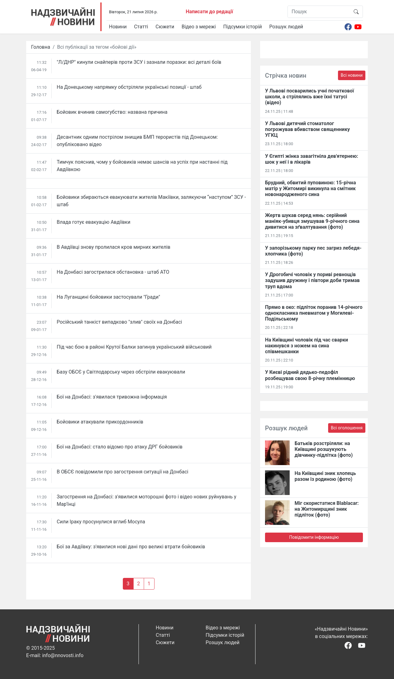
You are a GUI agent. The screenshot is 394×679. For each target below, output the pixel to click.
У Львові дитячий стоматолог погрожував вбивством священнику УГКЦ (307, 129)
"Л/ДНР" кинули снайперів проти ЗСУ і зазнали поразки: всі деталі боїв (139, 62)
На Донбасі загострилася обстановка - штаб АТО (113, 272)
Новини (118, 27)
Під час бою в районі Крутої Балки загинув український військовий (134, 347)
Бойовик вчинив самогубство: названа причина (112, 112)
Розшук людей (286, 27)
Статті (141, 27)
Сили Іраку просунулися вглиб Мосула (101, 522)
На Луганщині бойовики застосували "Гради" (108, 297)
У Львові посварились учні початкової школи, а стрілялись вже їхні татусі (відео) (309, 96)
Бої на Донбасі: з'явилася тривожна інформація (112, 397)
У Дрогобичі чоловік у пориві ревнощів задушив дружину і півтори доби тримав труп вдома (312, 280)
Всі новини (352, 75)
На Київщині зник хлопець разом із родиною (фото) (325, 476)
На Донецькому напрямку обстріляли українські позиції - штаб (129, 87)
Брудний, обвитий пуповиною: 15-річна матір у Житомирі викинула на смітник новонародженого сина (310, 188)
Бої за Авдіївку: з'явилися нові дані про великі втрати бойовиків (131, 547)
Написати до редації (209, 11)
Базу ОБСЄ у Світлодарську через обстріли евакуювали (121, 372)
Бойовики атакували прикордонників (100, 422)
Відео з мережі (199, 27)
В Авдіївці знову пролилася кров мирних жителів (113, 247)
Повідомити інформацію (314, 537)
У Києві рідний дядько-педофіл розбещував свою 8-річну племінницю (310, 375)
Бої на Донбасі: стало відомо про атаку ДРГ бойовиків (120, 447)
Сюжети (164, 27)
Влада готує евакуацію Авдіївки (93, 222)
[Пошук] (319, 12)
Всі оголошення (347, 427)
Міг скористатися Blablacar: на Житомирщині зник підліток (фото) (327, 509)
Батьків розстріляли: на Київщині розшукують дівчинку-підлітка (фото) (324, 449)
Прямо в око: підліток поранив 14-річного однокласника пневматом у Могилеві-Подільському (313, 313)
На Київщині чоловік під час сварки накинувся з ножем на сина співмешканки (306, 345)
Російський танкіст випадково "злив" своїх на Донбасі (119, 322)
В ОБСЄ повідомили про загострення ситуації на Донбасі (122, 472)
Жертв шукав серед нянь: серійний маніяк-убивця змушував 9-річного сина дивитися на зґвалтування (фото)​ (312, 221)
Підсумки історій (242, 27)
